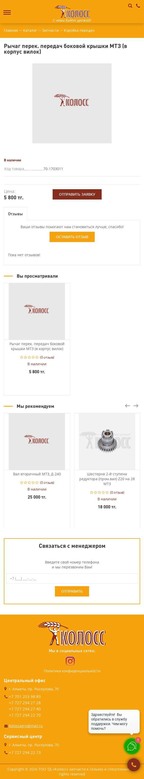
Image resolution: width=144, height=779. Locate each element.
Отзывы (15, 213)
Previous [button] (127, 405)
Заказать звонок (133, 765)
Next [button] (135, 405)
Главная (11, 30)
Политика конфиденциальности (72, 670)
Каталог (30, 30)
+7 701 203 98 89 (25, 696)
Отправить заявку (77, 194)
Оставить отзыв (72, 236)
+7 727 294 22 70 (25, 715)
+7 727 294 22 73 (25, 752)
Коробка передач (79, 30)
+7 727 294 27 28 (25, 702)
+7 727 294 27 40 (25, 708)
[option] (72, 103)
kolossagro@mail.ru (26, 725)
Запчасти (50, 30)
